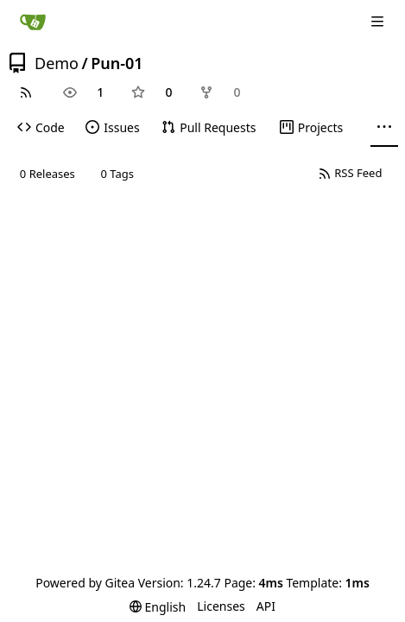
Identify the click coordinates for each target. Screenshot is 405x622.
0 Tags (118, 173)
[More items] (384, 128)
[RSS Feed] (26, 92)
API (265, 606)
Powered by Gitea (85, 582)
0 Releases (47, 173)
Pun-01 (116, 63)
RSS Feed (350, 173)
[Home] (33, 21)
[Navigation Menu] (379, 21)
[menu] (158, 607)
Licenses (221, 606)
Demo (57, 63)
